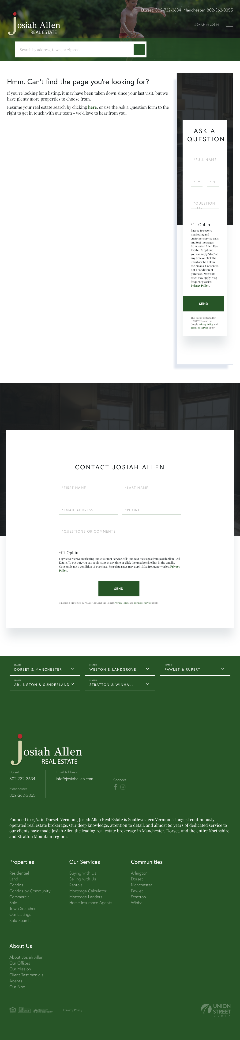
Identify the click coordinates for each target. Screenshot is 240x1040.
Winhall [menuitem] (137, 902)
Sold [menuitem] (13, 902)
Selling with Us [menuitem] (82, 879)
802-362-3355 (220, 10)
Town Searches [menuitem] (22, 908)
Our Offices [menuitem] (19, 963)
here (92, 107)
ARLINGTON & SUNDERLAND (42, 684)
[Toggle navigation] (229, 24)
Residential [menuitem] (19, 873)
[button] (139, 49)
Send (203, 304)
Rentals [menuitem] (75, 884)
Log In (214, 24)
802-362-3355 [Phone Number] (22, 795)
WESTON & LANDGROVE (113, 669)
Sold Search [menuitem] (20, 920)
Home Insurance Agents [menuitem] (90, 902)
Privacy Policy (200, 286)
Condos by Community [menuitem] (29, 891)
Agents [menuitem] (15, 981)
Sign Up (199, 24)
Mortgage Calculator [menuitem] (87, 891)
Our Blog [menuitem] (17, 986)
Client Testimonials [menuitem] (26, 974)
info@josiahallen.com (74, 778)
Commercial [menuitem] (19, 896)
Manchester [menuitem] (141, 884)
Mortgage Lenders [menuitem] (85, 896)
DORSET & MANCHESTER (38, 669)
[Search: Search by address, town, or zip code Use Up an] (76, 49)
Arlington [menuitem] (139, 873)
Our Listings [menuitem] (20, 914)
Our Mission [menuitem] (20, 969)
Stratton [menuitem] (138, 896)
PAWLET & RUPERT (182, 669)
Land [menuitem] (13, 879)
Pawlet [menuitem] (137, 891)
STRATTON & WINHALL (112, 684)
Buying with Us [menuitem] (82, 873)
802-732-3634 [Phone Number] (22, 778)
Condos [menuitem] (16, 884)
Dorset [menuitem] (137, 879)
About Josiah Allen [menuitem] (26, 957)
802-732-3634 (168, 10)
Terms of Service (199, 327)
